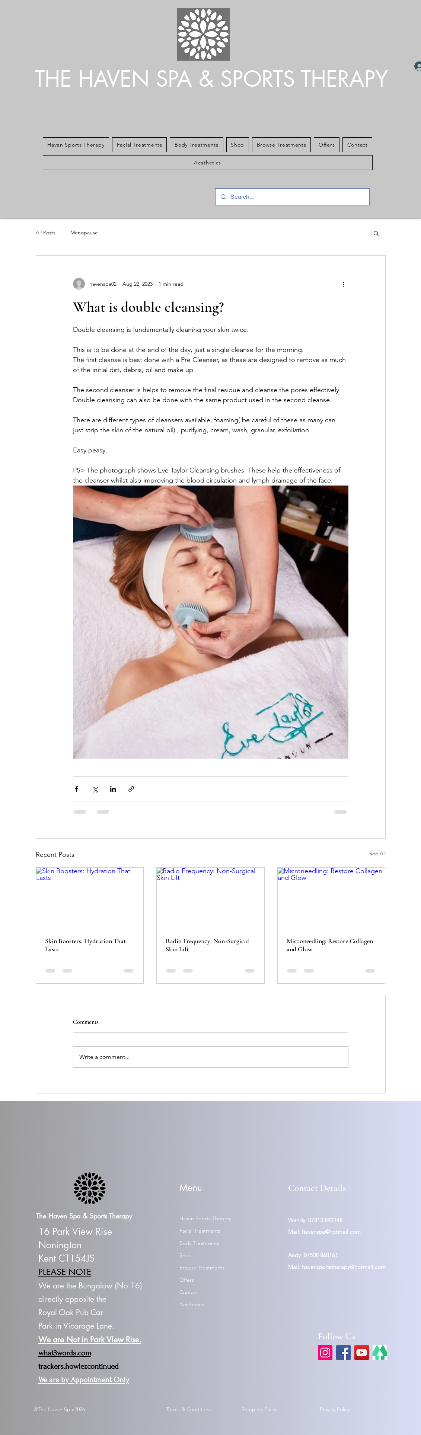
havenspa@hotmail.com (331, 1231)
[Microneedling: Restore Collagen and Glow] (331, 898)
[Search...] (292, 197)
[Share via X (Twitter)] (94, 788)
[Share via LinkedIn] (113, 788)
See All (377, 853)
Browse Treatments (201, 1267)
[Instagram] (325, 1352)
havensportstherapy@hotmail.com (344, 1267)
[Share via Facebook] (76, 788)
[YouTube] (361, 1352)
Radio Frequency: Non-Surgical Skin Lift (207, 945)
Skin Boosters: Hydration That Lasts (85, 945)
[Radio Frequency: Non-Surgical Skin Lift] (210, 898)
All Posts (45, 232)
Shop (185, 1255)
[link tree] (380, 1352)
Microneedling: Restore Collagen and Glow (330, 945)
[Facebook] (343, 1352)
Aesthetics (191, 1304)
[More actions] (343, 283)
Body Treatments (199, 1243)
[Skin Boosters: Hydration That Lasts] (90, 898)
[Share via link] (131, 788)
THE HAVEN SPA (117, 79)
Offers (186, 1280)
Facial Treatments (199, 1230)
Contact (188, 1292)
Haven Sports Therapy (205, 1218)
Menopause (84, 232)
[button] (76, 144)
